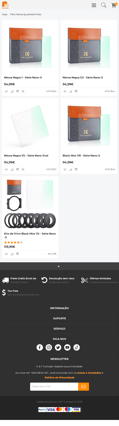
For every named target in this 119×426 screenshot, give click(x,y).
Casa (4, 14)
